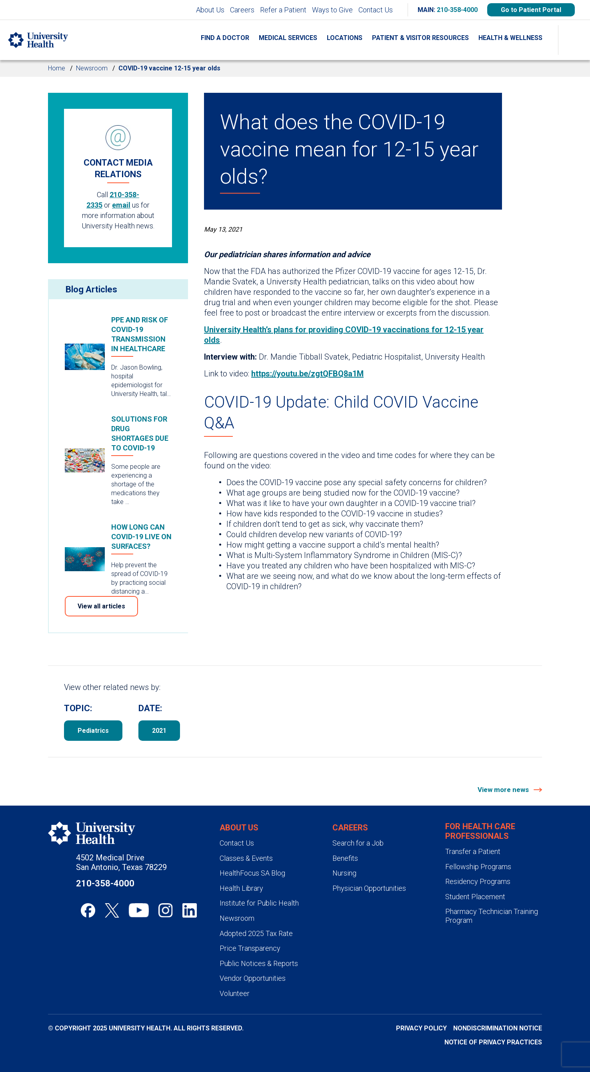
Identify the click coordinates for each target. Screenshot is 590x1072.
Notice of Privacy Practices (493, 1042)
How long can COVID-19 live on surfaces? (141, 536)
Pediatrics (93, 730)
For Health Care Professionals (480, 831)
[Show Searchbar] (574, 40)
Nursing (344, 873)
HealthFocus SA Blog (252, 873)
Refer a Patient (283, 10)
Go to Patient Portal (531, 10)
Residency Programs (477, 881)
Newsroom (92, 68)
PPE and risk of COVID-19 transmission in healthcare (139, 334)
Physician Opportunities (369, 888)
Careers (242, 10)
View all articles (101, 606)
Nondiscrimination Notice (497, 1028)
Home (56, 68)
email (121, 205)
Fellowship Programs (478, 866)
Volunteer (235, 993)
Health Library (241, 888)
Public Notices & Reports (259, 963)
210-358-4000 (457, 10)
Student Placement (475, 896)
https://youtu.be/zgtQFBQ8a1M (307, 373)
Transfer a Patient (472, 851)
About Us (210, 10)
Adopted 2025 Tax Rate (256, 933)
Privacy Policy (421, 1028)
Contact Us (375, 10)
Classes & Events (246, 858)
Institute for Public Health (259, 903)
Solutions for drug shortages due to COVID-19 (139, 433)
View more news (504, 790)
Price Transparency (250, 948)
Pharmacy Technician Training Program (491, 915)
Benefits (345, 858)
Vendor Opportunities (253, 978)
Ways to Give (332, 10)
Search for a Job (358, 843)
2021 (159, 730)
